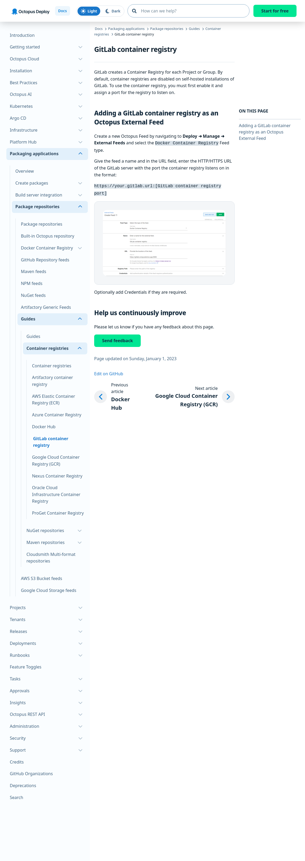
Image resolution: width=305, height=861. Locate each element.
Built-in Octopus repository (47, 236)
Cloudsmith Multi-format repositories (50, 557)
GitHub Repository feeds (45, 260)
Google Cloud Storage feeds (48, 590)
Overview (24, 171)
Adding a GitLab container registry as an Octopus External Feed (265, 132)
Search (16, 797)
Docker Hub (44, 427)
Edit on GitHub (108, 372)
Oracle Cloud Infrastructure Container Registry (56, 494)
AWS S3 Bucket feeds (41, 578)
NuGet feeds (33, 295)
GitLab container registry (50, 442)
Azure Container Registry (56, 415)
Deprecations (23, 785)
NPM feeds (32, 283)
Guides (33, 336)
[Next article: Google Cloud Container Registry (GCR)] (186, 395)
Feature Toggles (25, 667)
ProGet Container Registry (58, 513)
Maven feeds (33, 271)
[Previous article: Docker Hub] (113, 395)
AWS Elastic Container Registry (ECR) (53, 399)
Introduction (22, 35)
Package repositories (41, 224)
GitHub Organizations (31, 774)
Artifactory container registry (52, 380)
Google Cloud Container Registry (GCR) (56, 460)
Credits (17, 762)
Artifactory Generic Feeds (46, 307)
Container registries (51, 366)
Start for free (275, 11)
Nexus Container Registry (57, 476)
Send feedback (117, 339)
